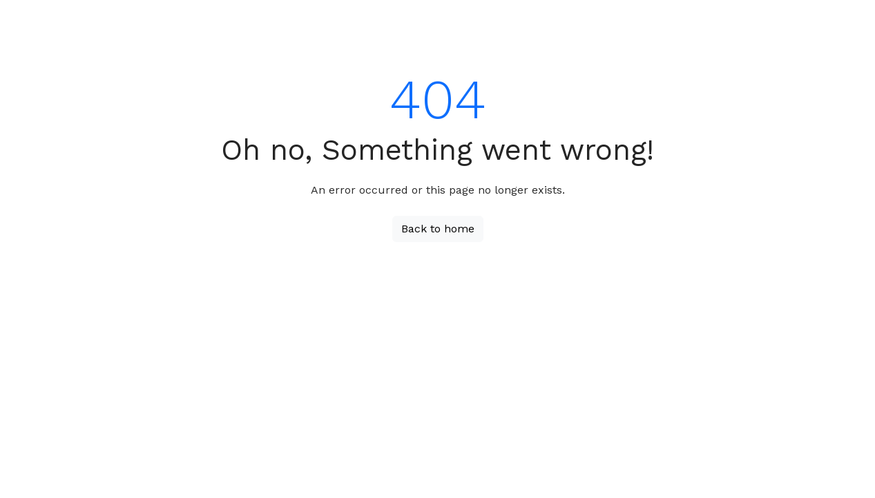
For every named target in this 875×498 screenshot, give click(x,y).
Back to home (437, 228)
